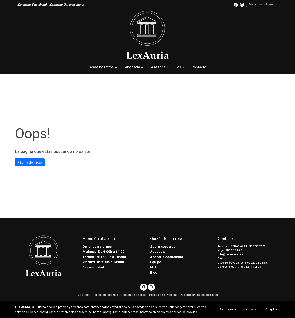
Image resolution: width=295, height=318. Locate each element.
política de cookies (184, 312)
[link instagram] (242, 4)
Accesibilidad (93, 267)
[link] (147, 35)
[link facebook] (236, 4)
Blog (153, 272)
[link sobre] (46, 256)
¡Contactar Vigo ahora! (32, 5)
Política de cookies (105, 295)
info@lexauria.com (230, 254)
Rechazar (251, 309)
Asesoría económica (166, 257)
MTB (154, 267)
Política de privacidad (163, 295)
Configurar (228, 309)
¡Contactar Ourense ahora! (66, 5)
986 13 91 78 (233, 250)
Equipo (155, 262)
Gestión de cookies (133, 295)
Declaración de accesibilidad (199, 295)
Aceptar (271, 309)
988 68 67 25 (257, 246)
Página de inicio (30, 162)
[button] (103, 67)
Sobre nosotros (162, 246)
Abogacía (157, 252)
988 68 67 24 (239, 246)
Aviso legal (83, 295)
